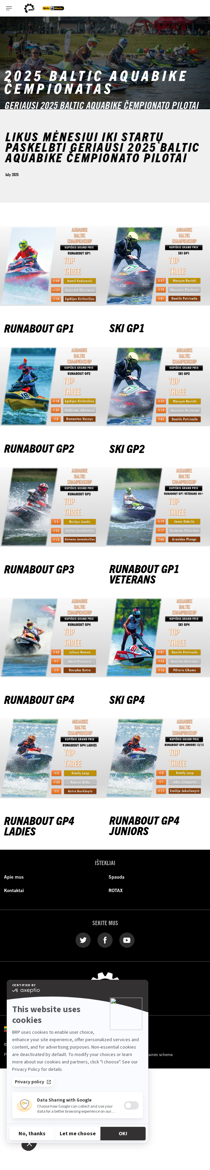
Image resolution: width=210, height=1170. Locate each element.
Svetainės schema (157, 1054)
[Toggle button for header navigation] (9, 8)
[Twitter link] (83, 940)
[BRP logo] (29, 8)
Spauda (116, 877)
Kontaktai (14, 890)
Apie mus (14, 877)
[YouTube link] (126, 940)
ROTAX (116, 890)
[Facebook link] (105, 940)
